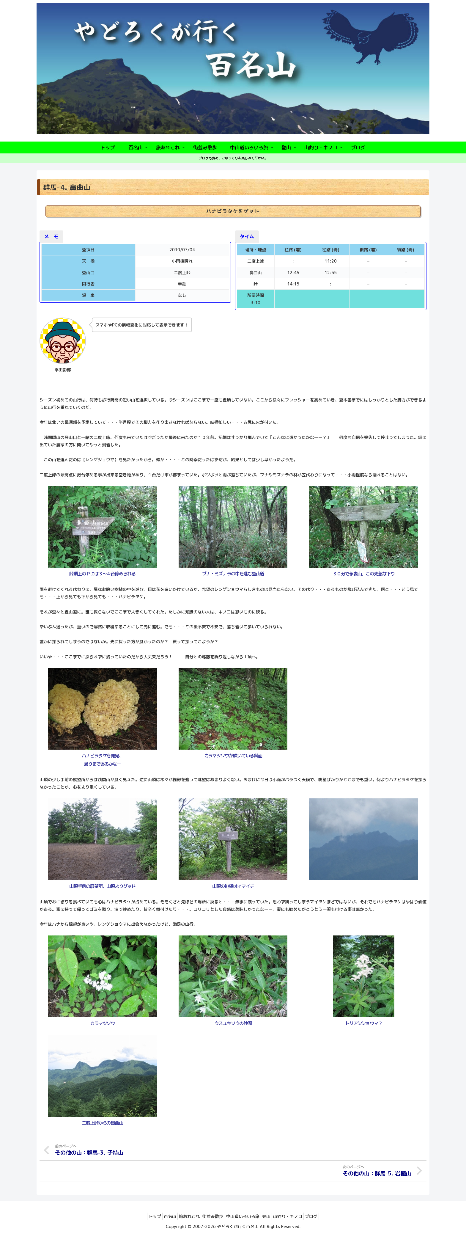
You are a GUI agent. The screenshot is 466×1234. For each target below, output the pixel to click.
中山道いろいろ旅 (244, 1216)
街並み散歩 (211, 1216)
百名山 (161, 1216)
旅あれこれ (184, 1216)
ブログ (323, 1216)
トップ (142, 1216)
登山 (271, 1216)
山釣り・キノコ (296, 1216)
